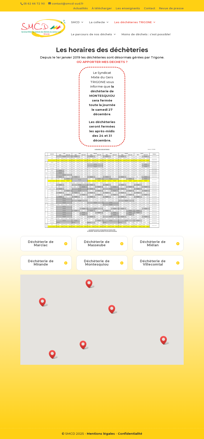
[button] (43, 302)
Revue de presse (171, 8)
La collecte (97, 22)
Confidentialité (130, 434)
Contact (149, 8)
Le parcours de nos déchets (91, 34)
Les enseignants (128, 8)
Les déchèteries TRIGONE (133, 22)
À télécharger (102, 8)
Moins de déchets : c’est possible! (146, 34)
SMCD (75, 22)
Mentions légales (101, 434)
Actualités (80, 8)
